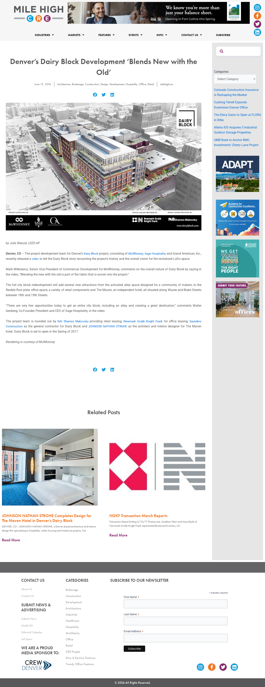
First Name (131, 597)
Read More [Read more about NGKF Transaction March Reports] (118, 535)
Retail (153, 84)
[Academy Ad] (237, 217)
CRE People (73, 652)
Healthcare (72, 621)
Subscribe (223, 35)
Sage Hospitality (160, 253)
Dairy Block (93, 253)
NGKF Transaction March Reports (138, 515)
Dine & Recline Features (80, 658)
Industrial (71, 615)
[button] (95, 95)
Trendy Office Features (80, 664)
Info (162, 35)
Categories (221, 72)
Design (104, 84)
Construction (91, 84)
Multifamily (73, 633)
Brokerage (76, 84)
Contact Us (191, 35)
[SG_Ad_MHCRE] (237, 258)
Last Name (131, 614)
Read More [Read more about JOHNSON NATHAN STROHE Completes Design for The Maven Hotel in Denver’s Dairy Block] (11, 539)
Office (145, 84)
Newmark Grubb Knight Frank (142, 321)
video (41, 259)
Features (106, 35)
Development (118, 84)
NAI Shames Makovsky (72, 321)
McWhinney (139, 253)
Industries (44, 35)
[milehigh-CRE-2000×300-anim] (159, 13)
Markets (76, 35)
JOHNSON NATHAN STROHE (108, 326)
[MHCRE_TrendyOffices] (237, 299)
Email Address (133, 631)
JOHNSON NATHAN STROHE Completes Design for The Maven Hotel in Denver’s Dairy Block (47, 518)
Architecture (61, 84)
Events (135, 35)
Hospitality (133, 84)
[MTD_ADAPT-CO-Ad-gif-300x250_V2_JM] (237, 173)
